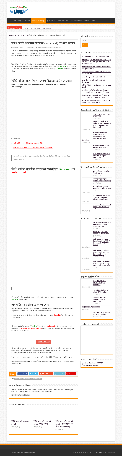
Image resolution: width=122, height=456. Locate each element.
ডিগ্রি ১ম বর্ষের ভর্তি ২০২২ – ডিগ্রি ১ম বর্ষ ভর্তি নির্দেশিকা (33, 148)
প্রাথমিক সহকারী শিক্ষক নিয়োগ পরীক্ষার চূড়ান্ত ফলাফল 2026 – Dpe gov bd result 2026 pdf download (96, 61)
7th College (17, 21)
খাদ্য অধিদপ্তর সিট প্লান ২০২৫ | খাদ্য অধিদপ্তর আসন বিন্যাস (102, 188)
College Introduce (76, 21)
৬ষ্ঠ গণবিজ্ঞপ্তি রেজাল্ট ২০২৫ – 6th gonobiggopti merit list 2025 (102, 224)
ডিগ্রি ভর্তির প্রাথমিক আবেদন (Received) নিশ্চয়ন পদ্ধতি (28, 378)
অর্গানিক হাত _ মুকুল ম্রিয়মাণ (91, 307)
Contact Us (111, 452)
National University (38, 21)
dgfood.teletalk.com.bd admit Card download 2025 (102, 207)
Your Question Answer (90, 365)
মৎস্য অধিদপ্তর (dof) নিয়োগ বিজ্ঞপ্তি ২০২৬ (37, 28)
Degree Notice (22, 35)
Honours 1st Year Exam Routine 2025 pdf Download (101, 155)
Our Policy (102, 452)
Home (10, 20)
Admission (27, 21)
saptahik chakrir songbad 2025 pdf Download (99, 299)
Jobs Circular (51, 21)
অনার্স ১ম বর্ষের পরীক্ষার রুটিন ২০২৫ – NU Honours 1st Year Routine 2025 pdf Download (95, 136)
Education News (63, 21)
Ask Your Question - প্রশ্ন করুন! (92, 363)
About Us (93, 452)
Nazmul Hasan (18, 47)
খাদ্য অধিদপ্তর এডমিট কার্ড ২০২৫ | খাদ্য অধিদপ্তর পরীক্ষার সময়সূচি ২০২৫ (101, 197)
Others (86, 21)
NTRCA (94, 21)
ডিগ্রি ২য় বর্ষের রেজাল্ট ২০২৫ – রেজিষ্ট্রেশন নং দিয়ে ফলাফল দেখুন (64, 424)
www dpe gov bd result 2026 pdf (93, 77)
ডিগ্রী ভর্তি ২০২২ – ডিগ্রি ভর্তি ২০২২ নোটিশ (28, 143)
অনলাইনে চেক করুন (44, 342)
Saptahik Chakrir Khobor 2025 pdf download (99, 283)
